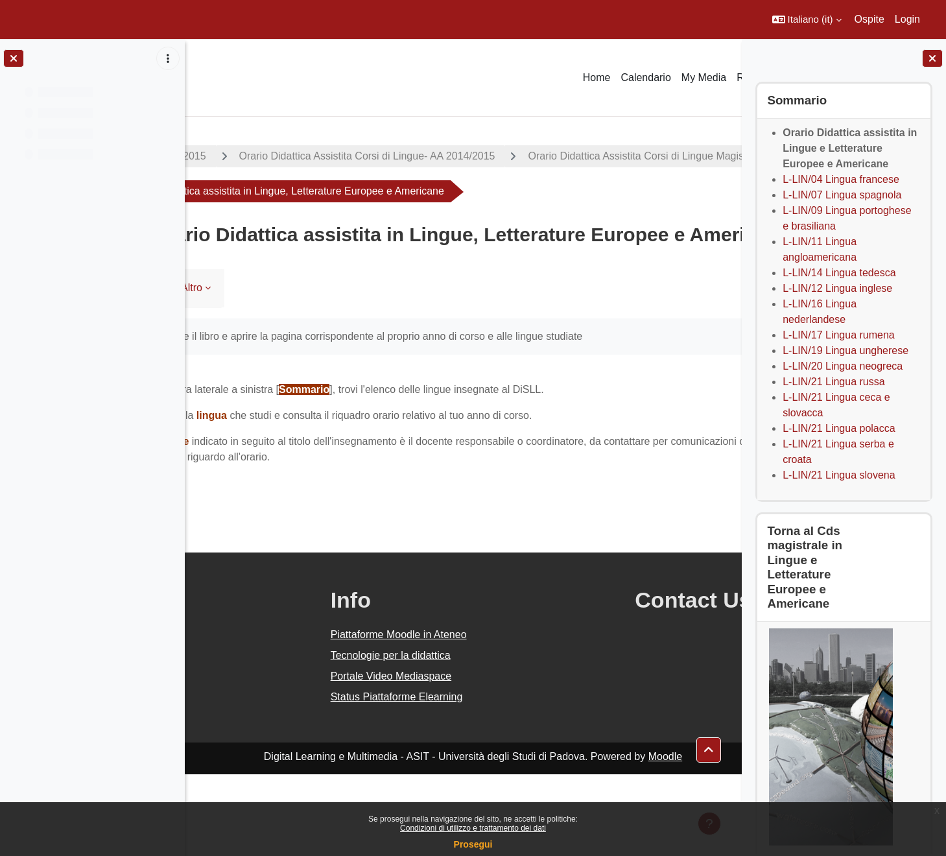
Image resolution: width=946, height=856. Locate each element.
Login (907, 19)
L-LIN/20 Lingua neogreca (843, 366)
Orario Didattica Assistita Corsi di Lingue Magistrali (339, 190)
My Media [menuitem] (703, 77)
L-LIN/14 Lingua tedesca (839, 272)
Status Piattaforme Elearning (452, 778)
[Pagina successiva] (725, 470)
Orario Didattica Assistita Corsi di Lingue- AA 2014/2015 (448, 155)
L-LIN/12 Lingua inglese (837, 288)
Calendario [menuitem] (645, 77)
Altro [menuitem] (273, 369)
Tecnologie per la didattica (446, 737)
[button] (806, 19)
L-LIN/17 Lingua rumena (839, 334)
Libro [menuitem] (224, 369)
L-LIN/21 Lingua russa (833, 381)
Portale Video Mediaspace (446, 757)
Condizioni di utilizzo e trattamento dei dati (473, 828)
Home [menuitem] (597, 77)
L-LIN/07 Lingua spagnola (842, 194)
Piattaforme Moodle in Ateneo (454, 716)
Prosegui (473, 844)
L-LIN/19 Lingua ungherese (845, 350)
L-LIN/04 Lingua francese (841, 179)
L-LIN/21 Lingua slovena (839, 475)
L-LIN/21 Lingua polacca (839, 428)
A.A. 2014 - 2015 (248, 155)
